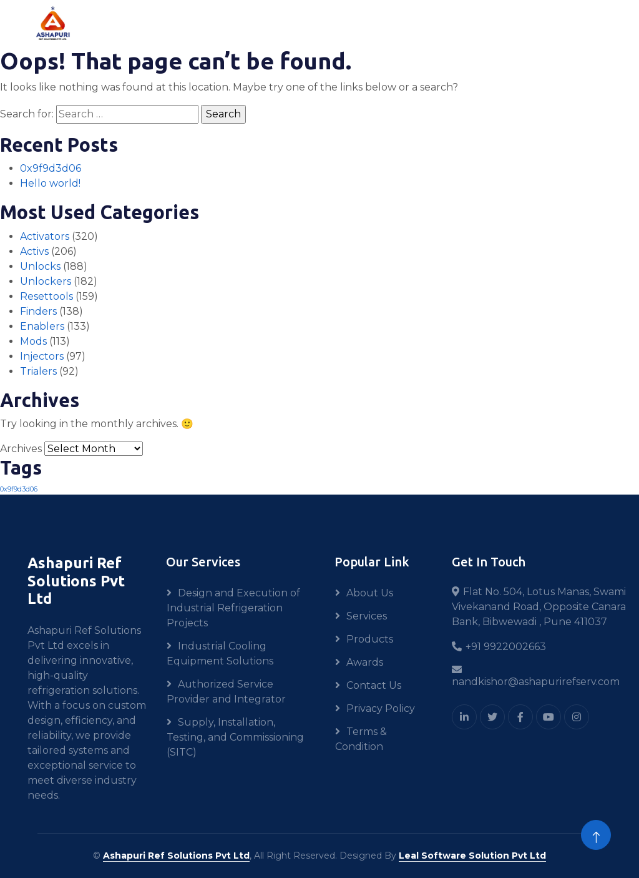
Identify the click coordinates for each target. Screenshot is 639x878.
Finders (38, 311)
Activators (44, 236)
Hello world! (50, 183)
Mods (33, 341)
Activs (34, 251)
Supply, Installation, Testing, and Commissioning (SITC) (235, 737)
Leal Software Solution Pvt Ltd (472, 855)
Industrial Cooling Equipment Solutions (220, 653)
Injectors (42, 356)
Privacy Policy (380, 708)
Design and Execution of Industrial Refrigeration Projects (233, 608)
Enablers (42, 326)
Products (369, 639)
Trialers (38, 371)
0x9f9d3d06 (50, 168)
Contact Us (373, 685)
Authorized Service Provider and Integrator (226, 691)
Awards (364, 662)
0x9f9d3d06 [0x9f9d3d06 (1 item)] (18, 489)
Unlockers (45, 281)
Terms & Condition (361, 739)
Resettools (46, 296)
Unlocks (40, 266)
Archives (21, 449)
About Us (369, 593)
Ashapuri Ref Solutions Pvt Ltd (176, 855)
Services (366, 616)
